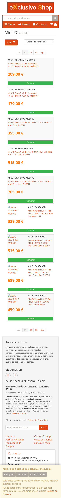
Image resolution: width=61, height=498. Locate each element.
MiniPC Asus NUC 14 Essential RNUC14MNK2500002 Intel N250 (23, 65)
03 (36, 52)
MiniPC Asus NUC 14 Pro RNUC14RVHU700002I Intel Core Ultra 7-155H (30, 182)
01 (25, 52)
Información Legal (42, 436)
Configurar (9, 474)
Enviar (43, 427)
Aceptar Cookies (37, 474)
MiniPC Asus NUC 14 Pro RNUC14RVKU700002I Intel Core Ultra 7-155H (30, 271)
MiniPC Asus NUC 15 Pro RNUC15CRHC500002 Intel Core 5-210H (30, 300)
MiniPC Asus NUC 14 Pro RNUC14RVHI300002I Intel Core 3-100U (30, 124)
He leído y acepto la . (28, 420)
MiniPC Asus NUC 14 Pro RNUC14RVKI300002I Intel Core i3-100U (30, 212)
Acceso (24, 24)
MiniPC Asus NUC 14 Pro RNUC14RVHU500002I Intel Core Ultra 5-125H (30, 153)
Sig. (42, 52)
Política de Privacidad (19, 413)
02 (31, 52)
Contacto (40, 24)
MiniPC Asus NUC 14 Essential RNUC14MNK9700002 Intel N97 (23, 94)
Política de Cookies (42, 439)
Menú (9, 24)
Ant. (19, 52)
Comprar (30, 83)
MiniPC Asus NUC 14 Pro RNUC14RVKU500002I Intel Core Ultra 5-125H (30, 241)
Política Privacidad (15, 439)
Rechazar (22, 474)
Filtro (11, 42)
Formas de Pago (41, 442)
